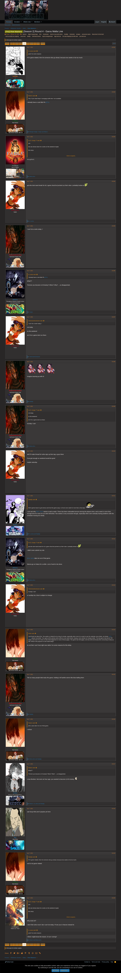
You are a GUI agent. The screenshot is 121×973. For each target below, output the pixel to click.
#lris (40, 34)
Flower (8, 34)
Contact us (87, 962)
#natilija (66, 34)
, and (38, 131)
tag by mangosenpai (47, 36)
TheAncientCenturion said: (35, 320)
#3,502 (113, 92)
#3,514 (113, 629)
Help (112, 962)
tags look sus (57, 36)
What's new (27, 22)
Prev (7, 43)
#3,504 (113, 181)
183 (38, 43)
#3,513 (113, 585)
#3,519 (113, 853)
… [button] (13, 43)
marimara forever (36, 36)
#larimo (24, 34)
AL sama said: (32, 51)
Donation (17, 22)
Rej (15, 837)
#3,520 (113, 898)
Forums (8, 22)
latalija (28, 36)
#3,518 (113, 808)
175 (21, 43)
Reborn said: (31, 95)
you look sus (83, 36)
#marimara (45, 34)
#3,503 (113, 136)
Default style (9, 962)
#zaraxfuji (72, 34)
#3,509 (113, 406)
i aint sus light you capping (12, 36)
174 (17, 43)
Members (37, 22)
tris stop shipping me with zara (70, 36)
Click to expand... (71, 156)
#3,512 (113, 538)
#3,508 (113, 361)
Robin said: (31, 633)
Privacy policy (105, 962)
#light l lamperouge (33, 34)
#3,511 (113, 495)
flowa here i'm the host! (98, 34)
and (34, 534)
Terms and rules (96, 962)
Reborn (15, 299)
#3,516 (113, 719)
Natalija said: (31, 499)
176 (24, 43)
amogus (78, 34)
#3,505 (113, 226)
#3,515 (113, 674)
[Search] (112, 22)
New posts (7, 25)
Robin (15, 524)
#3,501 (113, 47)
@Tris (47, 102)
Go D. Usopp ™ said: (34, 140)
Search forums (16, 25)
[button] (21, 22)
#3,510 (113, 451)
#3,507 (113, 317)
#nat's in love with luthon (56, 34)
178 (32, 43)
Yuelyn (15, 793)
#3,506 (113, 270)
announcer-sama (86, 34)
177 (28, 43)
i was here (23, 36)
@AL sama (39, 511)
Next (42, 43)
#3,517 (113, 764)
